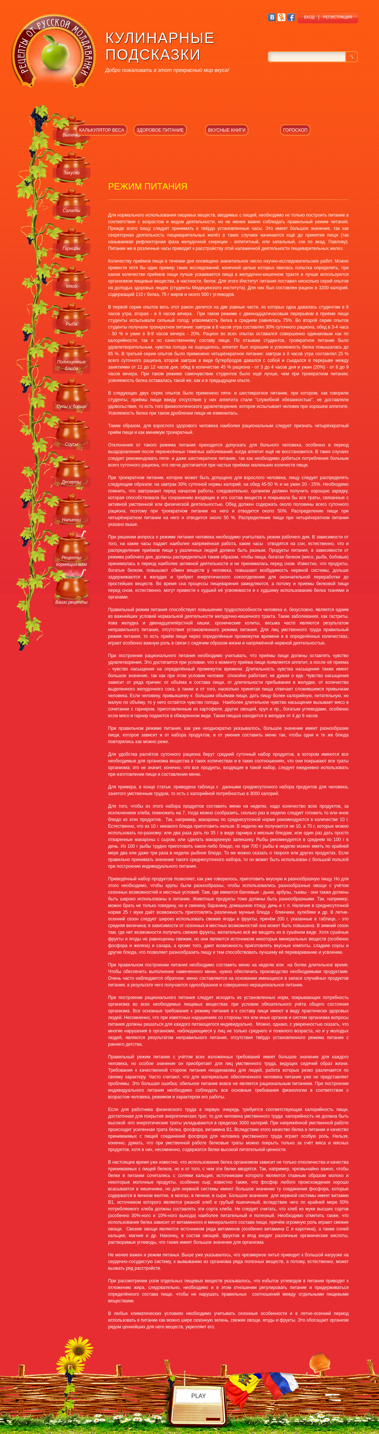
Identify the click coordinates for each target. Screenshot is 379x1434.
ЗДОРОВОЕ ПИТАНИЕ (160, 130)
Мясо (71, 286)
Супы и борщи (71, 406)
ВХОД (309, 17)
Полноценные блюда (71, 365)
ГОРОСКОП (295, 130)
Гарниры (71, 248)
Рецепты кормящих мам (71, 561)
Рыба (71, 324)
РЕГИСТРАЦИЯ (337, 17)
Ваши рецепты (71, 602)
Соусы (71, 444)
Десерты (71, 482)
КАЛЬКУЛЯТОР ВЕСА (101, 130)
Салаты (71, 210)
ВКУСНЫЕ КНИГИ (226, 130)
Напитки (71, 519)
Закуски (71, 172)
